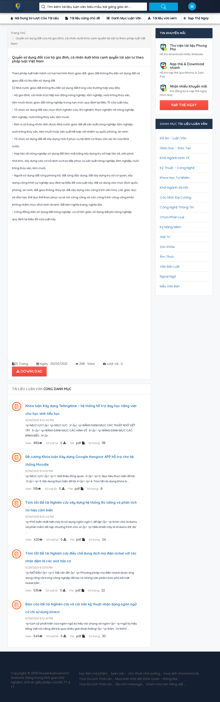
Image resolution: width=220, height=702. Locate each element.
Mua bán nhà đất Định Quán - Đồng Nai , (147, 678)
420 (33, 539)
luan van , (118, 673)
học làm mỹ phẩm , (94, 673)
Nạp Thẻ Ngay (196, 18)
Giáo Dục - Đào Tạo (175, 148)
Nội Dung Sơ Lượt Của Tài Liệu (35, 18)
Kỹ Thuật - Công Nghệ (177, 167)
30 (97, 636)
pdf (77, 443)
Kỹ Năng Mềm (170, 227)
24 (97, 539)
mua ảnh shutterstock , (181, 673)
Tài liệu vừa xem (162, 18)
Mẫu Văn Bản (170, 286)
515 (33, 489)
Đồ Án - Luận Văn (173, 138)
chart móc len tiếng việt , (165, 684)
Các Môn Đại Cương (175, 197)
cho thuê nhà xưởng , (144, 673)
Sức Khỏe (167, 246)
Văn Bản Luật (170, 266)
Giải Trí (165, 237)
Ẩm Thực (167, 256)
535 (33, 590)
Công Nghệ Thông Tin (177, 207)
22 (96, 590)
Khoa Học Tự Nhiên (174, 177)
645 (33, 636)
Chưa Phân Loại (172, 217)
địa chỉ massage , (129, 684)
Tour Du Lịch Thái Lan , (96, 678)
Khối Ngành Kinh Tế (174, 158)
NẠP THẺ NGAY (184, 105)
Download (29, 371)
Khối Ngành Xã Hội (174, 187)
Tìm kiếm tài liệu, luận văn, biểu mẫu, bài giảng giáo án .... (89, 7)
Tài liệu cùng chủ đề (82, 18)
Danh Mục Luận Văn (124, 18)
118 (97, 443)
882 (33, 443)
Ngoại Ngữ (168, 276)
